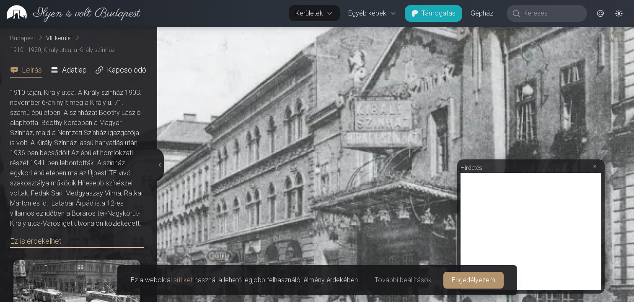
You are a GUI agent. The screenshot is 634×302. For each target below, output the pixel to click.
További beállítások (403, 280)
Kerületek (314, 13)
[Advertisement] (531, 231)
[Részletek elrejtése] (160, 165)
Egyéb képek (372, 13)
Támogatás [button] (433, 13)
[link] (70, 13)
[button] (600, 13)
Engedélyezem (473, 280)
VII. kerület (59, 38)
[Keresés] (551, 13)
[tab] (28, 70)
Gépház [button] (482, 13)
